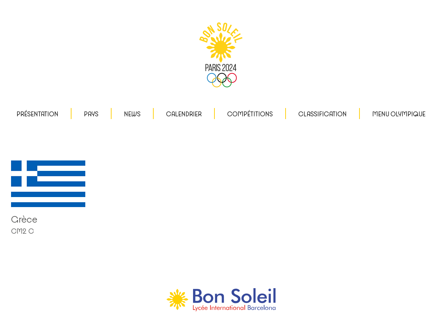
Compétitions (250, 114)
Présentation (37, 114)
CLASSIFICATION (322, 114)
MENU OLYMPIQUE (398, 114)
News (132, 114)
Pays (91, 114)
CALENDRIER (184, 114)
